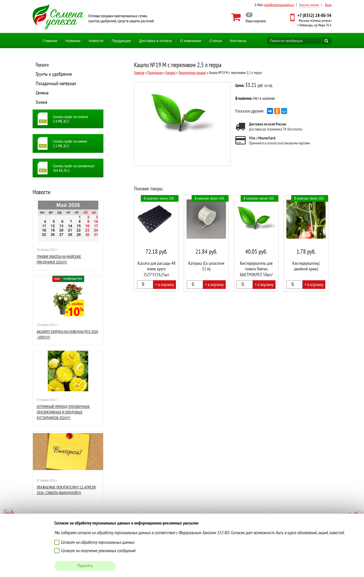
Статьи (215, 41)
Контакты (238, 41)
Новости (96, 41)
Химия (41, 102)
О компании (190, 41)
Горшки (42, 64)
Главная (50, 41)
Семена (42, 92)
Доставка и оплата (155, 41)
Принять (85, 566)
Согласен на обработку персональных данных (97, 542)
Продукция (121, 41)
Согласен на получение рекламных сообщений (98, 550)
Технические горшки (192, 72)
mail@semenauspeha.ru (279, 5)
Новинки (72, 41)
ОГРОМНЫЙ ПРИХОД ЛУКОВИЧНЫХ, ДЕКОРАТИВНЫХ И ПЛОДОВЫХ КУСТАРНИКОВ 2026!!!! (63, 412)
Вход (328, 5)
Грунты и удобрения (54, 74)
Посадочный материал (56, 83)
